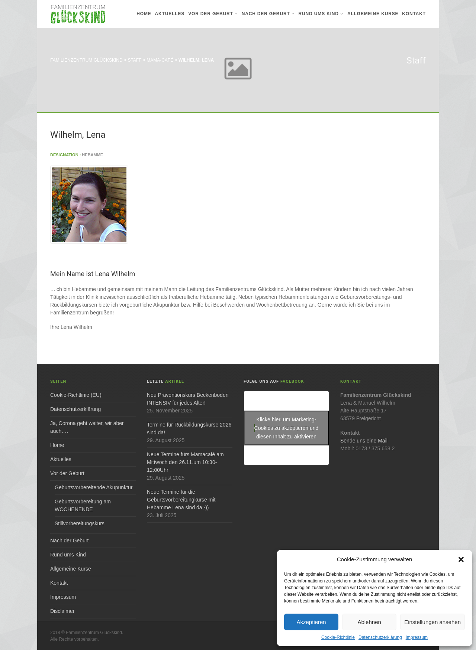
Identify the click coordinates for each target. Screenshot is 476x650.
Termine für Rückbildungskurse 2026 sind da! (189, 428)
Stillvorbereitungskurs (79, 523)
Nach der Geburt (268, 13)
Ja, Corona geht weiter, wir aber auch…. (87, 427)
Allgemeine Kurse (372, 13)
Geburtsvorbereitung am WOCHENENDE (83, 505)
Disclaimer (62, 611)
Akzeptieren (311, 622)
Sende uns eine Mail (363, 441)
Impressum (417, 637)
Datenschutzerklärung (380, 637)
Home (143, 13)
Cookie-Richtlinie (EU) (76, 395)
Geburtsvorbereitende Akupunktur (93, 487)
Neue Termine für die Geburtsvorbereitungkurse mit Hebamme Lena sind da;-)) (181, 499)
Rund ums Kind (321, 13)
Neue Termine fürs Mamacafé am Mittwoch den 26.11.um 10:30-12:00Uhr (185, 462)
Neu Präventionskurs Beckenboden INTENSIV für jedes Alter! (187, 399)
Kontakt (414, 13)
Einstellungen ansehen (432, 622)
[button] (461, 559)
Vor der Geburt (213, 13)
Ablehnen (369, 622)
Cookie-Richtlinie (338, 637)
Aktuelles (170, 13)
